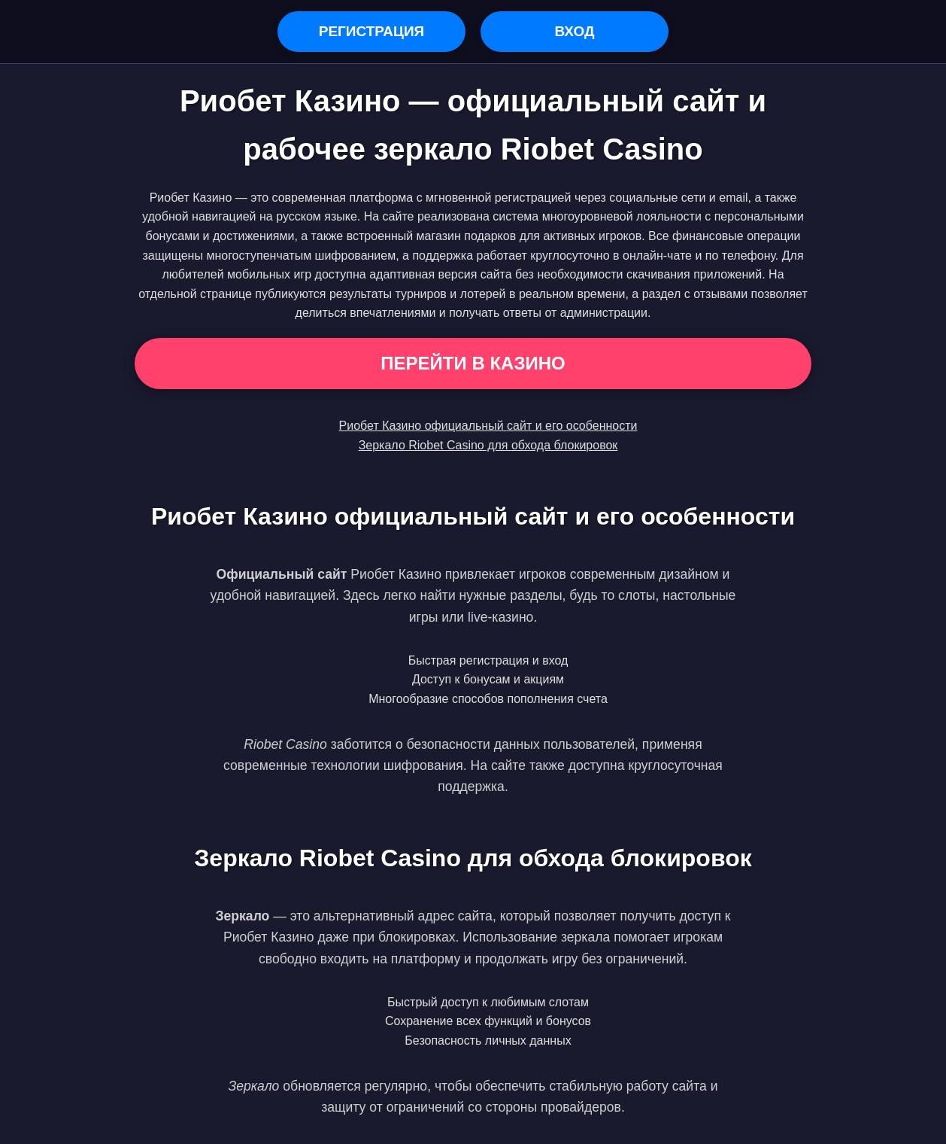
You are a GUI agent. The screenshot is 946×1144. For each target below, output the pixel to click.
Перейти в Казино (473, 363)
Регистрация (372, 31)
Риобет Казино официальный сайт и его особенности (488, 425)
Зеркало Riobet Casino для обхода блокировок (488, 445)
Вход (574, 31)
